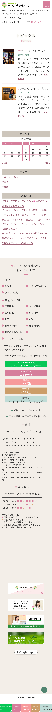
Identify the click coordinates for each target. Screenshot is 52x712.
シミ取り (33, 312)
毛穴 (7, 319)
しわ (31, 332)
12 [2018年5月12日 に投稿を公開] (40, 149)
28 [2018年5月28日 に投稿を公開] (5, 159)
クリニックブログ (11, 177)
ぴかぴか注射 (11, 292)
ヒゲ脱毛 (9, 312)
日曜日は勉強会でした (13, 205)
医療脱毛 (9, 306)
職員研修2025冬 (10, 228)
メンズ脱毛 (34, 306)
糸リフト (9, 286)
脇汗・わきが (11, 325)
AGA (31, 319)
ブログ (5, 181)
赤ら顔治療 (34, 325)
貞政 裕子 (36, 22)
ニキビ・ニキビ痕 (14, 338)
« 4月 (4, 163)
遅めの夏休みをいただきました (17, 242)
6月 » (47, 163)
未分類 (5, 186)
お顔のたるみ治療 (14, 332)
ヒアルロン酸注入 (38, 286)
